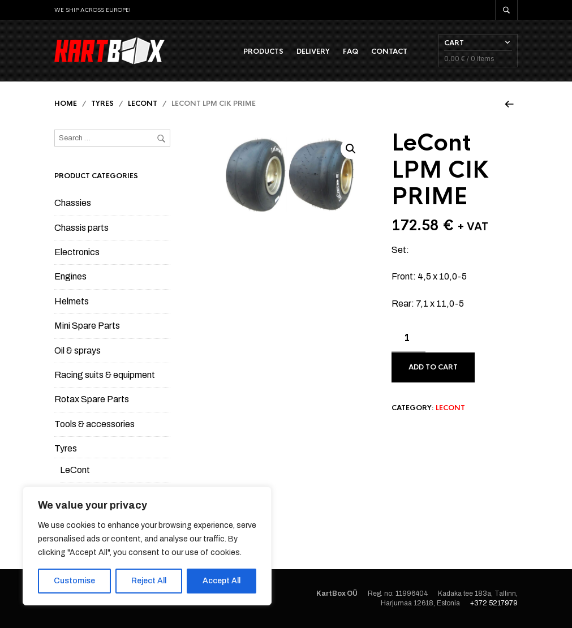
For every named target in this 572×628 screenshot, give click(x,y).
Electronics (77, 252)
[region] (147, 546)
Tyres (102, 103)
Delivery (313, 51)
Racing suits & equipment (104, 375)
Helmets (71, 301)
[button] (351, 149)
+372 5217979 (494, 603)
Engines (70, 276)
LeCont (142, 103)
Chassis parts (81, 228)
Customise (74, 581)
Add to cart (433, 367)
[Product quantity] (408, 338)
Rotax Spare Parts (91, 399)
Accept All (221, 581)
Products (263, 51)
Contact (389, 51)
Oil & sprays (77, 350)
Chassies (72, 203)
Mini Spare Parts (87, 325)
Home (65, 103)
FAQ (350, 51)
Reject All (148, 581)
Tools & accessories (94, 424)
